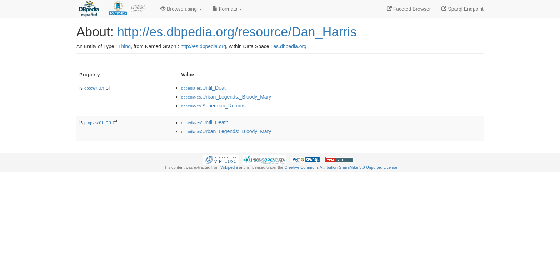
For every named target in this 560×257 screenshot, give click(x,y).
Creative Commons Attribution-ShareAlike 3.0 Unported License (340, 167)
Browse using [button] (181, 9)
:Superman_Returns (213, 106)
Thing (124, 46)
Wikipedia (229, 167)
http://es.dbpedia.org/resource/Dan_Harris (236, 32)
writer (94, 88)
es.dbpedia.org (289, 46)
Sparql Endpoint (462, 9)
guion (97, 122)
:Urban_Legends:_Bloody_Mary (226, 97)
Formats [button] (227, 9)
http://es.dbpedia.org (203, 46)
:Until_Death (204, 88)
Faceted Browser (409, 9)
